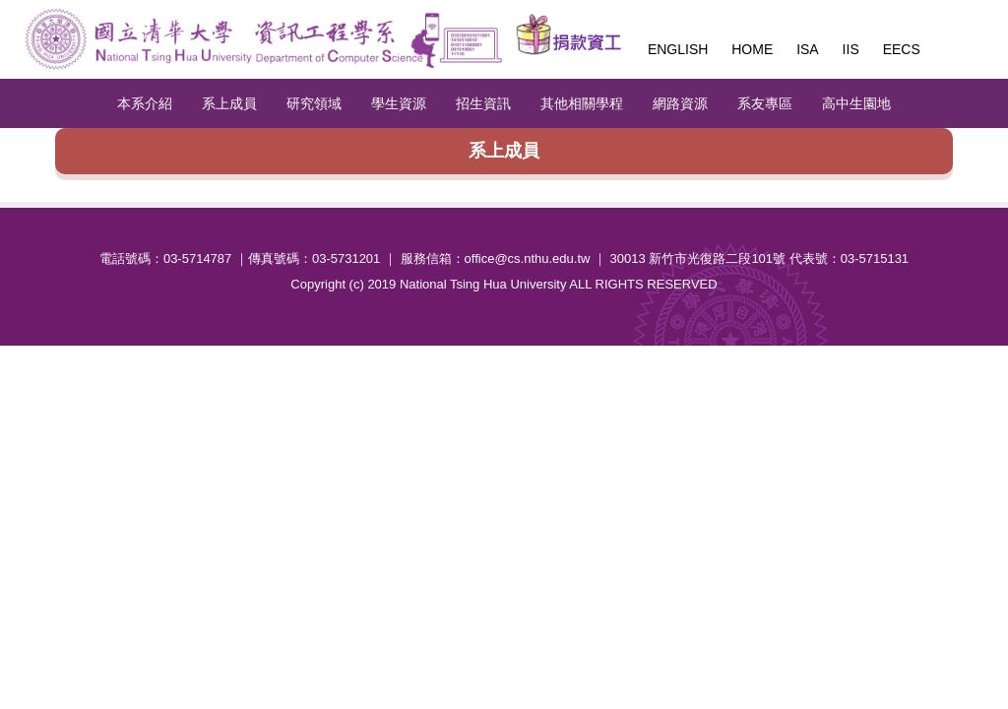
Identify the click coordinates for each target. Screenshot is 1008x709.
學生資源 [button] (398, 103)
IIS (851, 49)
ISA (807, 49)
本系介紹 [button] (144, 103)
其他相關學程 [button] (581, 103)
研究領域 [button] (314, 103)
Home (752, 49)
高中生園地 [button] (856, 103)
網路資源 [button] (680, 103)
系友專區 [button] (764, 103)
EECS (901, 49)
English (678, 49)
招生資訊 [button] (483, 103)
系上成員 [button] (229, 103)
